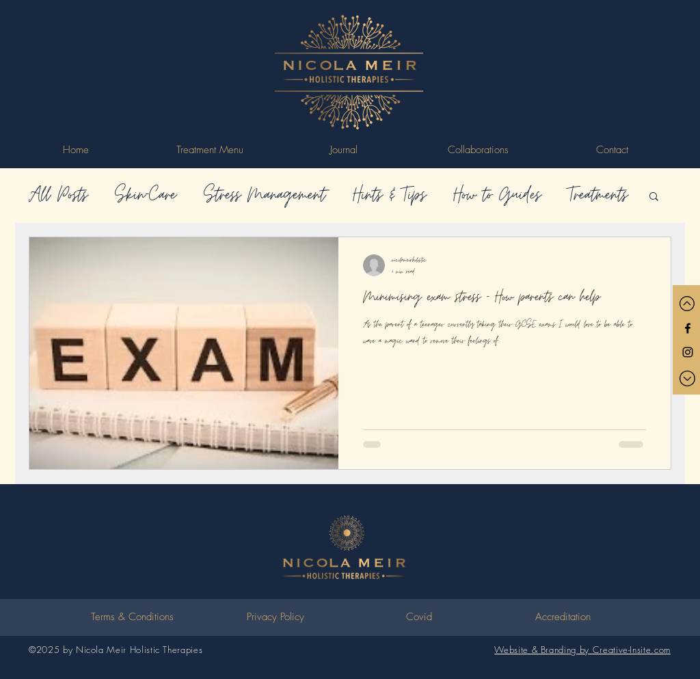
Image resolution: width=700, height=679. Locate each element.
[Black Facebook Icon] (688, 328)
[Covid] (419, 617)
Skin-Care (145, 195)
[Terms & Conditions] (131, 617)
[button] (653, 197)
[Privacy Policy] (275, 617)
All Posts (58, 195)
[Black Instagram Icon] (688, 352)
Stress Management (264, 195)
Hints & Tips (389, 195)
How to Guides (497, 195)
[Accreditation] (562, 617)
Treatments (598, 195)
